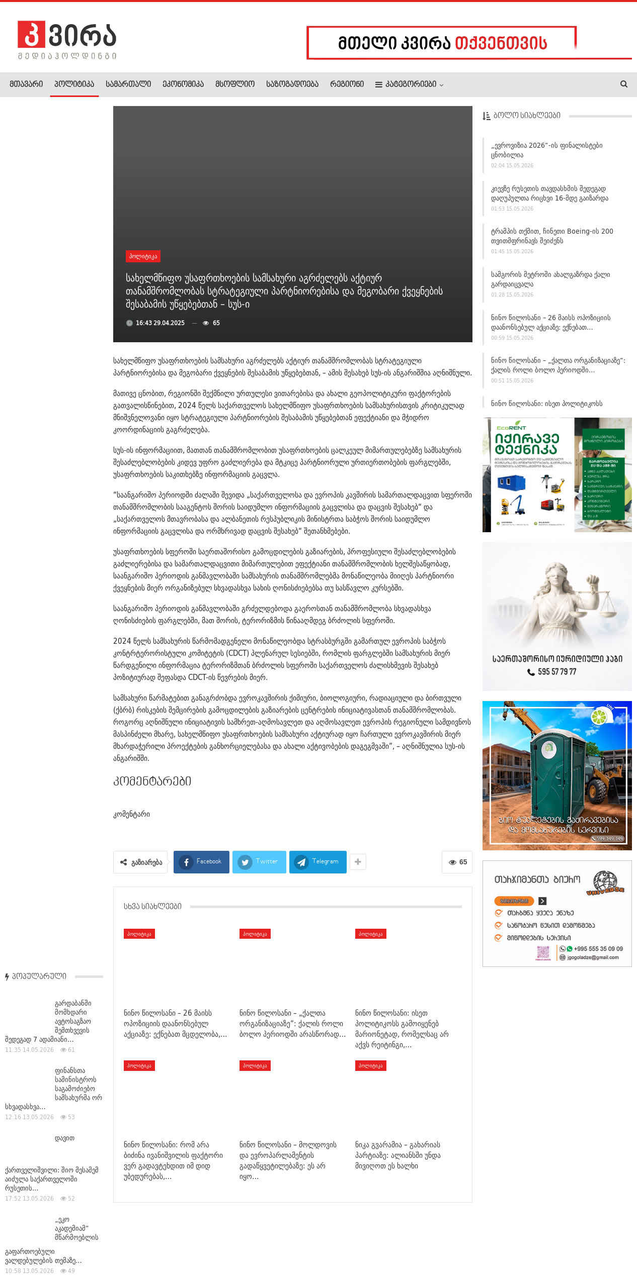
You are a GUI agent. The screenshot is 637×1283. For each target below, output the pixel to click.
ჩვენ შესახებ (26, 1244)
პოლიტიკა (74, 85)
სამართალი (128, 85)
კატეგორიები (405, 84)
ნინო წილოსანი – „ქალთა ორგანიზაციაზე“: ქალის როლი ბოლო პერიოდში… (558, 369)
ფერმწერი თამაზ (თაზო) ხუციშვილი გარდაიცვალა (76, 647)
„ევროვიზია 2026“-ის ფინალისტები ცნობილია (547, 154)
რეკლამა (74, 1244)
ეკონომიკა (183, 85)
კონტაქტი (116, 1244)
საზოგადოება (292, 85)
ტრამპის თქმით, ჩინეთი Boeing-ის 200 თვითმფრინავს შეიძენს (552, 240)
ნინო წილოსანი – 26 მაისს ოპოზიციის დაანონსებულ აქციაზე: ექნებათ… (551, 326)
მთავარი (26, 85)
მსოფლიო (235, 85)
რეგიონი (347, 85)
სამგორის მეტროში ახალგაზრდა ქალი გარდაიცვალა (550, 283)
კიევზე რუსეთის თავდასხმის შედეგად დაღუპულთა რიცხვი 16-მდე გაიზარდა (549, 197)
